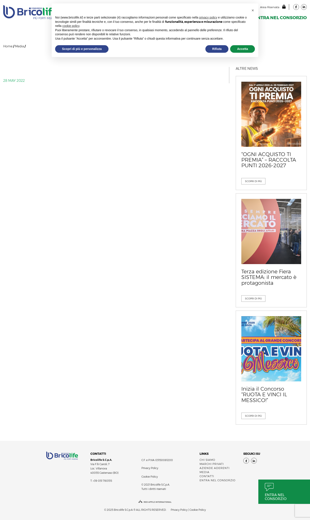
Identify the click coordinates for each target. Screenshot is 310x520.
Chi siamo (207, 459)
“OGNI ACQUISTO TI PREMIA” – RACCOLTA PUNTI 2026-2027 (268, 160)
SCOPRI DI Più (253, 181)
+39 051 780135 (102, 480)
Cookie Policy (149, 476)
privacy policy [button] (208, 17)
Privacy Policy (149, 468)
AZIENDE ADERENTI (214, 468)
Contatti (207, 476)
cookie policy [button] (70, 26)
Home (7, 46)
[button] (252, 10)
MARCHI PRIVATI (212, 464)
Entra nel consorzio (276, 497)
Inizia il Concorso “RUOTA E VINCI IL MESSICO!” (264, 394)
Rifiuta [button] (217, 49)
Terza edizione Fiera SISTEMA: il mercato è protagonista (268, 277)
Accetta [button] (242, 49)
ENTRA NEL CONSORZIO (280, 17)
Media (19, 46)
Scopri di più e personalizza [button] (82, 49)
